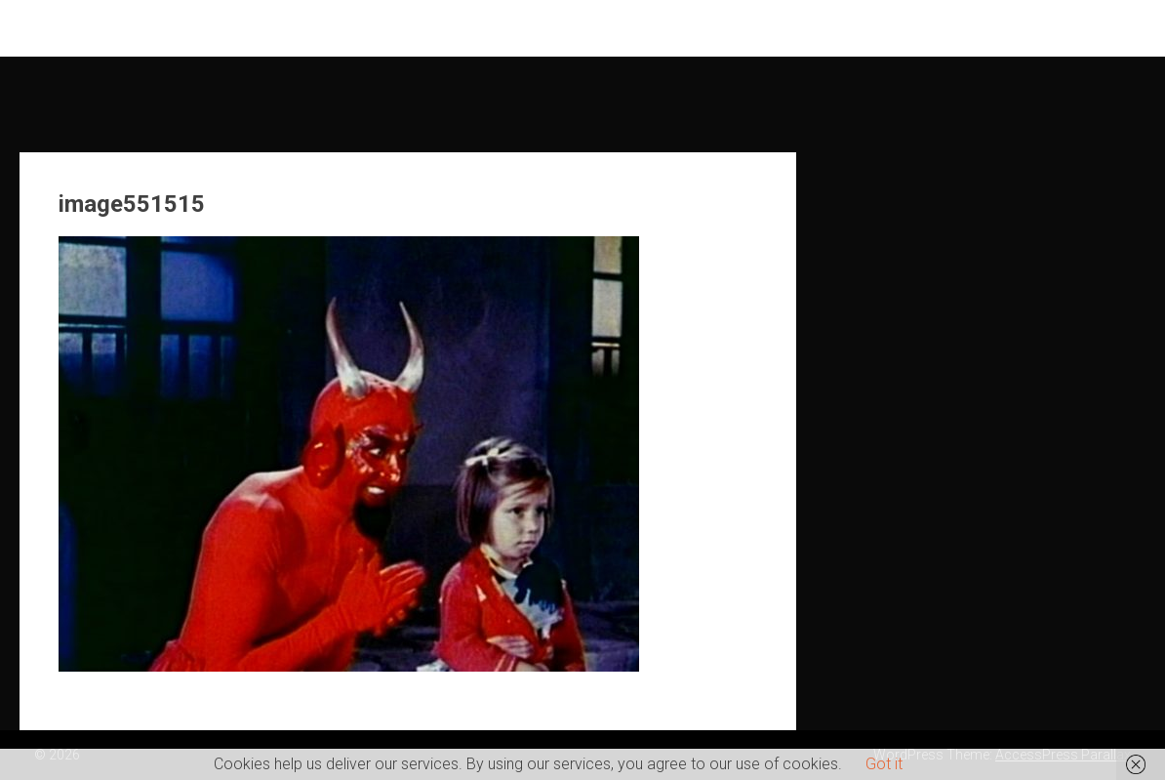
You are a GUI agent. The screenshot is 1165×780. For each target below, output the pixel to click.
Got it (884, 764)
